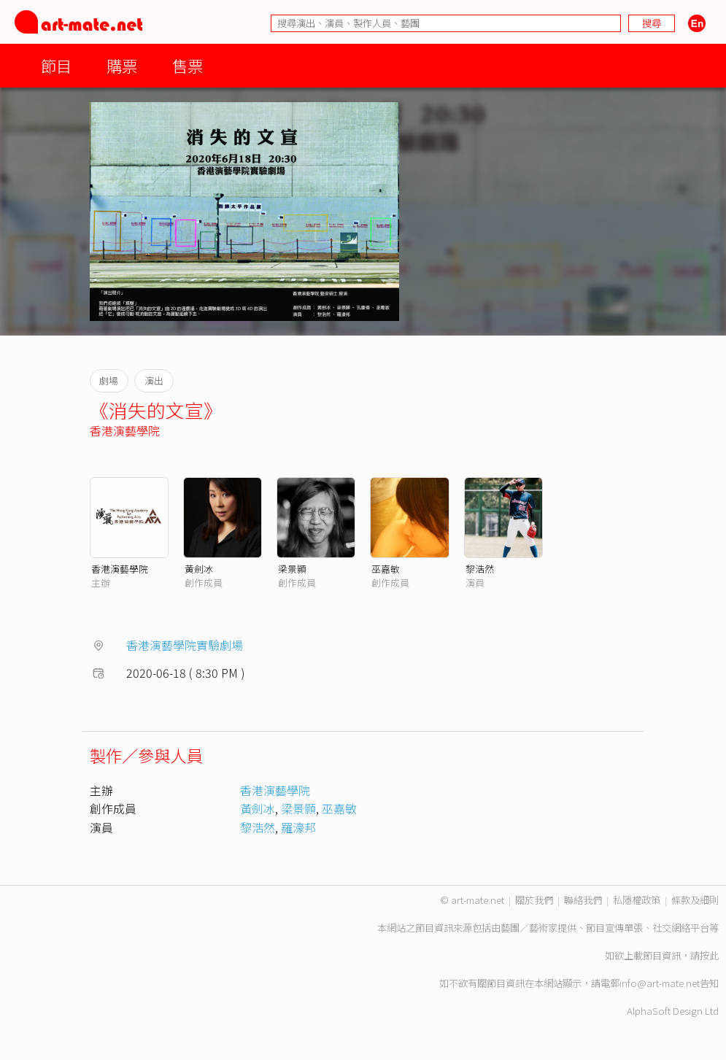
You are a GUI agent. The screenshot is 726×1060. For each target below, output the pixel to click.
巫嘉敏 (385, 569)
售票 (187, 65)
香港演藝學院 (125, 430)
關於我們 (534, 900)
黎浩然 (480, 569)
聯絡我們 (583, 900)
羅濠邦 (298, 827)
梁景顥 (292, 569)
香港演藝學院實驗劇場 (184, 645)
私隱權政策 (636, 900)
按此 (709, 955)
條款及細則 (695, 900)
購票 (122, 65)
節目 (56, 65)
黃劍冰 (199, 569)
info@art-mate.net (659, 983)
